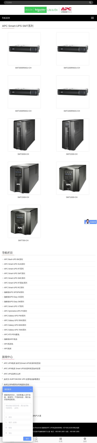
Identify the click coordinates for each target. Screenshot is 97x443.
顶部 (85, 439)
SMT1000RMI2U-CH (72, 111)
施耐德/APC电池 (10, 339)
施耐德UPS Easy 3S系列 (14, 297)
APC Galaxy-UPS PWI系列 (14, 316)
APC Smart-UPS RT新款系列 (15, 283)
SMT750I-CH (23, 240)
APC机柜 (7, 349)
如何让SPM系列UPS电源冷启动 (16, 384)
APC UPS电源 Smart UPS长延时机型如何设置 (22, 368)
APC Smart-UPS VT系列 (13, 306)
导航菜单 (6, 18)
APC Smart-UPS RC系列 (14, 287)
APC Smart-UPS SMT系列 (14, 273)
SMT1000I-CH (71, 197)
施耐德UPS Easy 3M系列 (14, 302)
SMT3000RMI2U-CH (23, 68)
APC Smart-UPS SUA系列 (14, 264)
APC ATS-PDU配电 (11, 334)
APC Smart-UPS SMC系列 (14, 278)
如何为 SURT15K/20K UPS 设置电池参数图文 (22, 379)
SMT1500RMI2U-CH (23, 111)
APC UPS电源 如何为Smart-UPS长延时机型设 (22, 363)
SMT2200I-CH (71, 154)
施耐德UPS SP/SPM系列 (14, 292)
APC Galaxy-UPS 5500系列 (15, 320)
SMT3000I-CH (23, 154)
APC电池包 (8, 344)
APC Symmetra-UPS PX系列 (15, 311)
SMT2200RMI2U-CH (72, 68)
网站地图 (76, 428)
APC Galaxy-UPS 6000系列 (15, 325)
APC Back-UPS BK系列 (13, 259)
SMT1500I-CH (23, 197)
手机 (36, 439)
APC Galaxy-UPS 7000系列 (15, 330)
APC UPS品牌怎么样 (12, 374)
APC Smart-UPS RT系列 (14, 269)
